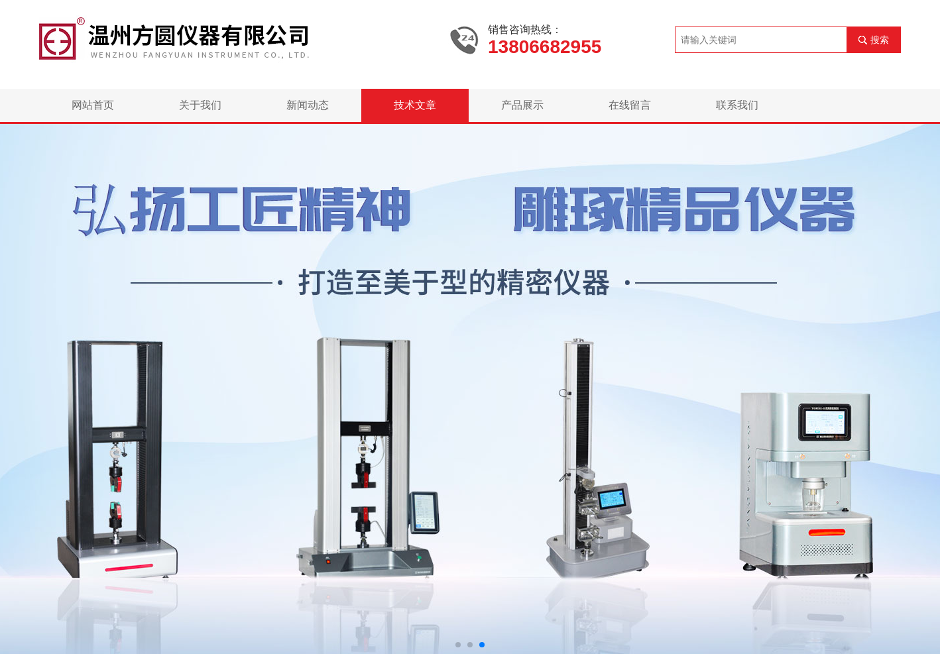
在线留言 (630, 105)
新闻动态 (307, 105)
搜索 (879, 39)
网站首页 (93, 105)
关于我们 (200, 105)
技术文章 (415, 105)
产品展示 (522, 105)
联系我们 (737, 105)
